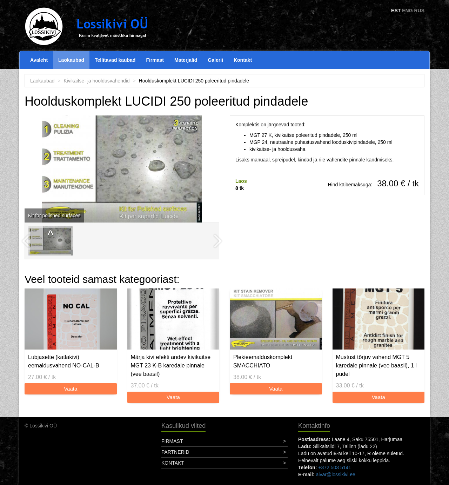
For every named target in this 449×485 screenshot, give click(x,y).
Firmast (155, 60)
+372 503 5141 (334, 467)
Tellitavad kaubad (115, 60)
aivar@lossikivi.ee (335, 474)
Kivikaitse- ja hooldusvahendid (96, 81)
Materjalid (185, 60)
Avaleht (39, 60)
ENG (407, 10)
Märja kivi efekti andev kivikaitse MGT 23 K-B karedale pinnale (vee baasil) (171, 365)
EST (396, 10)
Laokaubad (71, 60)
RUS (419, 10)
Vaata (70, 389)
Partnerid (175, 452)
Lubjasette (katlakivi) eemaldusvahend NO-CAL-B (63, 361)
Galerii (215, 60)
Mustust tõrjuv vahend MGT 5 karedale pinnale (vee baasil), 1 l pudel (376, 365)
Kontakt (243, 60)
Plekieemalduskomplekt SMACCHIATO (262, 361)
